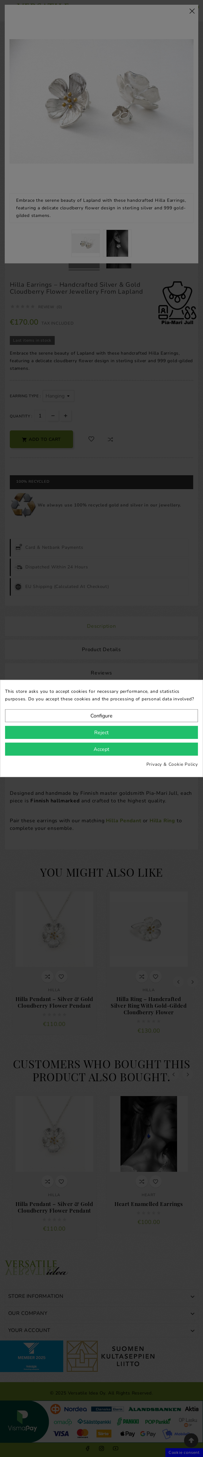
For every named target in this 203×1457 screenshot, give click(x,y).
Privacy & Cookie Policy (172, 764)
